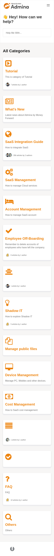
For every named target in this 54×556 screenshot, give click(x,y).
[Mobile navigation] (48, 5)
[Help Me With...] (27, 32)
